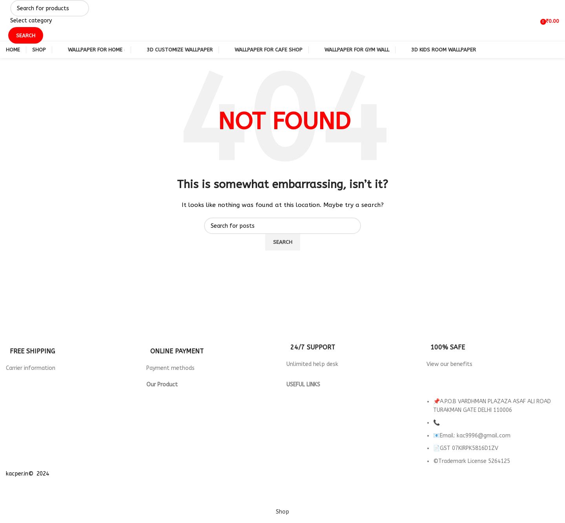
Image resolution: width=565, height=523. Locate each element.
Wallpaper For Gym (171, 420)
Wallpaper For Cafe (171, 411)
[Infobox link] (72, 348)
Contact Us (300, 420)
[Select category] (49, 20)
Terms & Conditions (311, 411)
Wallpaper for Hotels (174, 402)
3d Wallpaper (164, 393)
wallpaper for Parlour (174, 437)
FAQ (291, 437)
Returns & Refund (309, 402)
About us (298, 428)
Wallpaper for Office (174, 428)
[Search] (49, 8)
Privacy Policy (303, 393)
